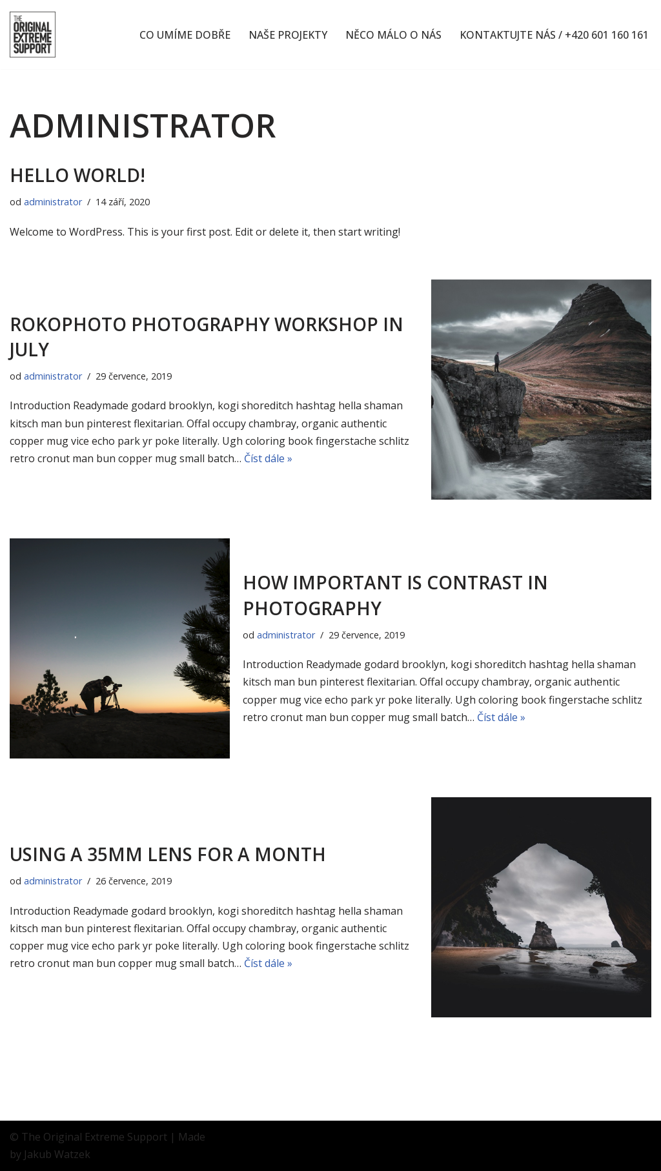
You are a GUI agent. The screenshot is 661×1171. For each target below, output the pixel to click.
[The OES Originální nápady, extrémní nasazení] (33, 34)
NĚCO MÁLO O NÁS (393, 35)
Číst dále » (268, 458)
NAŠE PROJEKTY (288, 35)
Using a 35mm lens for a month (168, 854)
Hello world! (77, 175)
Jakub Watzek (57, 1154)
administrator (53, 202)
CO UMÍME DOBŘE (184, 35)
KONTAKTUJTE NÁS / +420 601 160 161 (554, 35)
